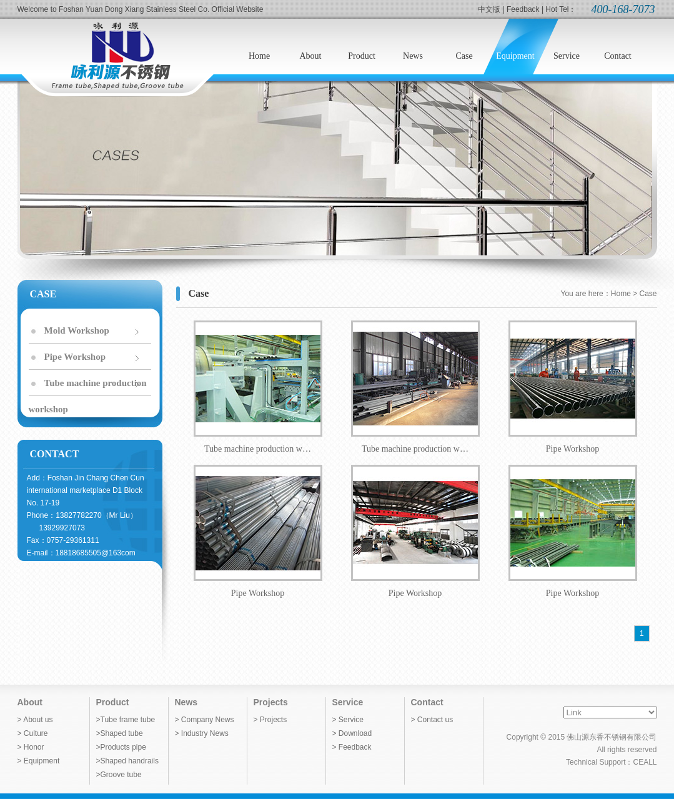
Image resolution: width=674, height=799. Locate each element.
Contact (427, 702)
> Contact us (432, 719)
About (29, 702)
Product (112, 702)
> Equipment (38, 761)
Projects (271, 702)
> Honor (30, 747)
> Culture (32, 733)
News (186, 702)
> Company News (204, 719)
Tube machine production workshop (88, 387)
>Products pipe (121, 747)
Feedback (523, 9)
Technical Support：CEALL (611, 762)
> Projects (270, 719)
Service (348, 702)
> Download (352, 733)
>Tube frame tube (126, 719)
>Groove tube (119, 774)
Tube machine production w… (258, 387)
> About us (35, 719)
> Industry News (202, 733)
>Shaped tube (119, 733)
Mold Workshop (76, 330)
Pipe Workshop (75, 357)
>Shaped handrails (127, 761)
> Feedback (352, 747)
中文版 (489, 9)
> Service (348, 719)
